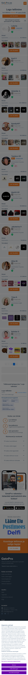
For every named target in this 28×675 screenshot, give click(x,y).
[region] (14, 648)
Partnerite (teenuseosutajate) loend (10, 661)
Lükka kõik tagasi (14, 669)
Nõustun (14, 665)
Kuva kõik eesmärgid (14, 672)
